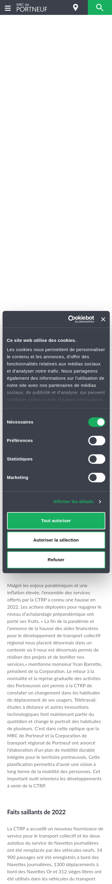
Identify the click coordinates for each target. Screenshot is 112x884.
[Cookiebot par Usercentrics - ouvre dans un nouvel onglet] (70, 319)
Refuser (56, 559)
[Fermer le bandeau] (103, 319)
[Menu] (8, 7)
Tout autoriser (56, 520)
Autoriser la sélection (56, 539)
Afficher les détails (73, 501)
